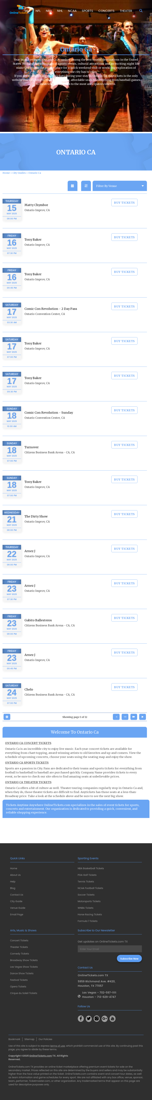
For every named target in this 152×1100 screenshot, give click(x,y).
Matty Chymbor (36, 215)
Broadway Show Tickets (24, 960)
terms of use (57, 1045)
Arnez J (29, 561)
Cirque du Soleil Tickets (23, 993)
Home (13, 868)
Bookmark (14, 1039)
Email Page (16, 914)
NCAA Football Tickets (90, 888)
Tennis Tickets (86, 881)
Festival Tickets (19, 980)
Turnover (31, 458)
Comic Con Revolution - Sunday (48, 423)
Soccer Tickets (86, 894)
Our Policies (45, 1039)
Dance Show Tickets (21, 973)
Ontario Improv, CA (37, 220)
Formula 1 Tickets (88, 921)
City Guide (16, 901)
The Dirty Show (36, 527)
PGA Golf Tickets (87, 875)
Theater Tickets (19, 947)
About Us (15, 875)
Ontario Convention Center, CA (44, 324)
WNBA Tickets (85, 908)
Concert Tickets (19, 940)
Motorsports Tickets (89, 901)
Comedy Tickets (19, 953)
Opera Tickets (18, 986)
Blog (12, 888)
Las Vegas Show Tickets (24, 966)
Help (12, 881)
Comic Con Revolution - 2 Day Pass (50, 319)
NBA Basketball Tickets (91, 868)
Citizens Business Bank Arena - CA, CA (49, 462)
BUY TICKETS (124, 213)
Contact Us (16, 894)
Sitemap (29, 1039)
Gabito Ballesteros (38, 631)
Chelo (28, 700)
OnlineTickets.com (40, 1055)
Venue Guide (17, 908)
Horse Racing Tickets (90, 914)
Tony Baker (33, 250)
